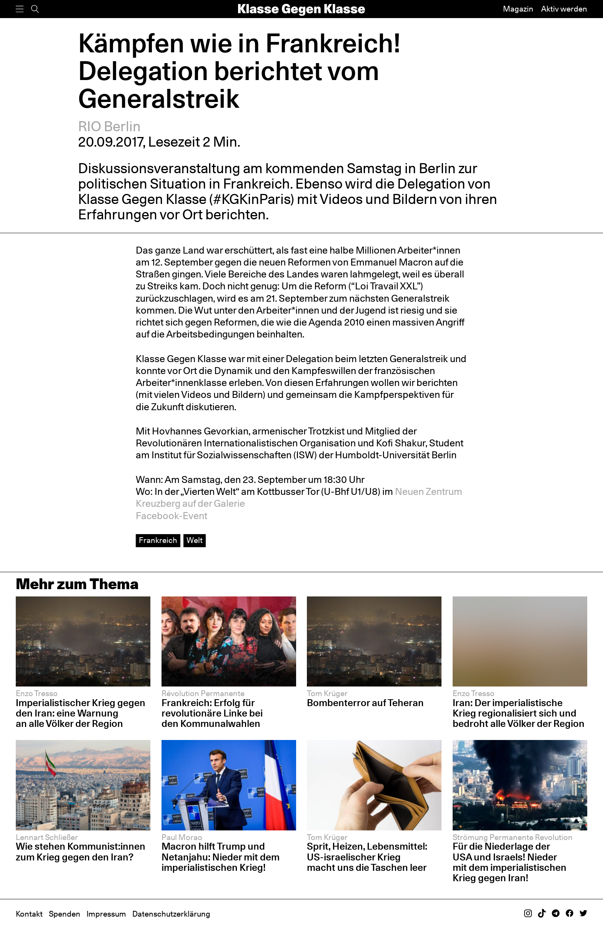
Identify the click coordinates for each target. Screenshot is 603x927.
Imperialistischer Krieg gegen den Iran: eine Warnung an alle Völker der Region (80, 713)
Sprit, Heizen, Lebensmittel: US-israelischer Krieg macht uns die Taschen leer (367, 856)
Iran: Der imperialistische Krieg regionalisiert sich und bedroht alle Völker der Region (519, 713)
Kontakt (29, 914)
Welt (195, 540)
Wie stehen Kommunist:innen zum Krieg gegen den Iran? (80, 851)
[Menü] (19, 9)
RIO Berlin (109, 126)
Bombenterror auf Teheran (365, 702)
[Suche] (35, 9)
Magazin (518, 8)
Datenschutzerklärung (171, 914)
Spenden (64, 914)
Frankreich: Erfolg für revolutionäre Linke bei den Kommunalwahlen (212, 713)
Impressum (106, 914)
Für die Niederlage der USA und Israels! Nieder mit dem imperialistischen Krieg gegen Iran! (509, 861)
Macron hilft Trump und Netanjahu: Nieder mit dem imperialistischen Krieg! (221, 856)
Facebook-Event (171, 515)
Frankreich (158, 540)
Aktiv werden (564, 8)
